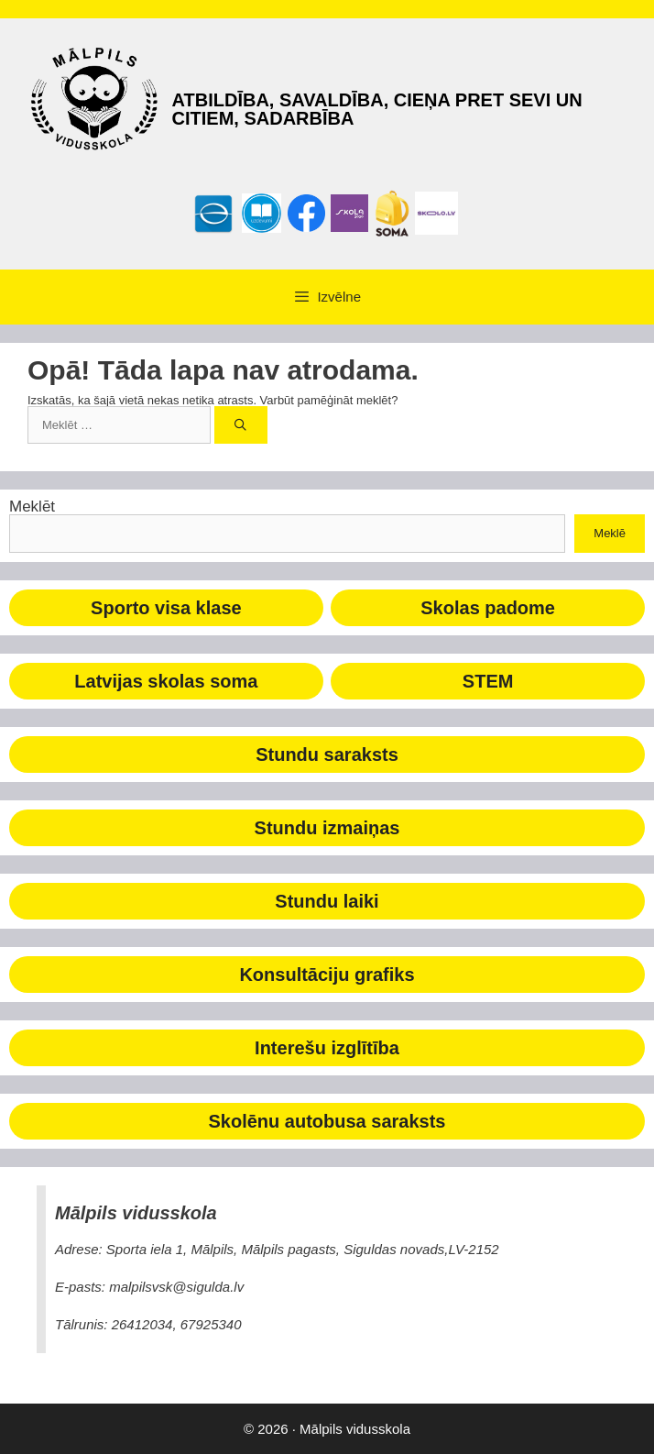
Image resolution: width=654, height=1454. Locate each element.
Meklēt (32, 506)
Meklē (610, 533)
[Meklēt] (241, 425)
